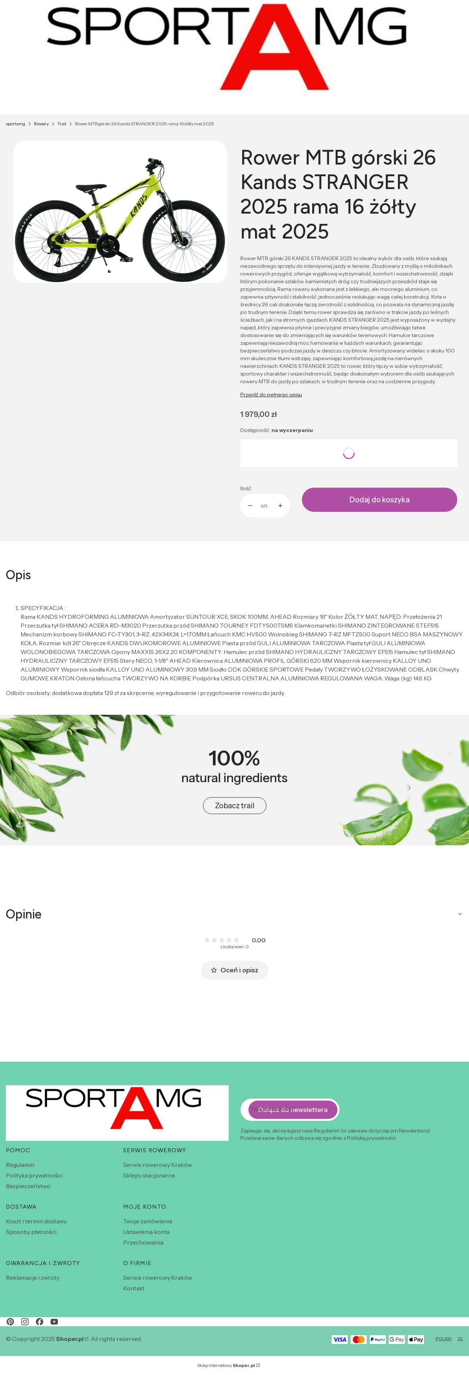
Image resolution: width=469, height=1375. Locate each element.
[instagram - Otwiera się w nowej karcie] (25, 1321)
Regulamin (20, 1164)
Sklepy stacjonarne (149, 1175)
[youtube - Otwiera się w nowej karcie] (54, 1321)
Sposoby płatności (31, 1231)
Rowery (41, 123)
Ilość (245, 488)
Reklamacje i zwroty (32, 1277)
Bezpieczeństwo (28, 1186)
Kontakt (134, 1288)
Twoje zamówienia (147, 1221)
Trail (62, 123)
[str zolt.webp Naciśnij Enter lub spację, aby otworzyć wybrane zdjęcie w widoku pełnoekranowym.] (120, 212)
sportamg (15, 123)
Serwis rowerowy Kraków (157, 1164)
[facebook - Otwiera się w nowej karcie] (39, 1321)
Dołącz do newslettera (293, 1109)
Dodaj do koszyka (380, 499)
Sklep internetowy (226, 1365)
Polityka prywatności (34, 1175)
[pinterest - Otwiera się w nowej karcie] (10, 1321)
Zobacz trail (234, 805)
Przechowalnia (143, 1242)
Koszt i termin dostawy (36, 1221)
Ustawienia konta (146, 1231)
